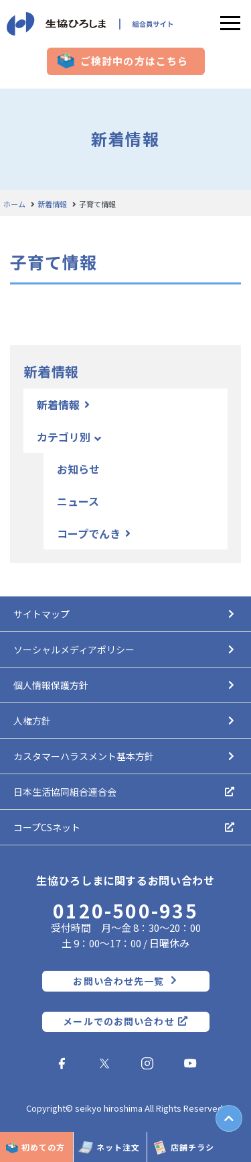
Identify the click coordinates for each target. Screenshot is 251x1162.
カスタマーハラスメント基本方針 (83, 756)
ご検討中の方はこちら (134, 61)
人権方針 (32, 720)
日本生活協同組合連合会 (64, 791)
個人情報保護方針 (50, 685)
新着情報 (52, 204)
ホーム (14, 204)
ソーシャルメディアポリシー (74, 649)
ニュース (78, 501)
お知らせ (78, 469)
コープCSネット (46, 827)
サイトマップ (41, 614)
